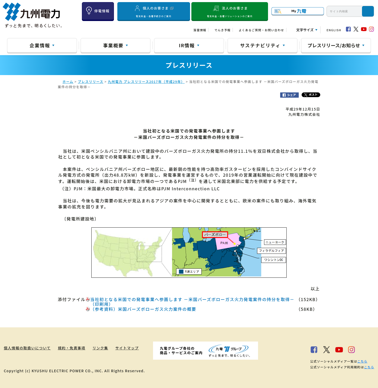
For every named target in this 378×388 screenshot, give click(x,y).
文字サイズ (304, 29)
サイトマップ (127, 347)
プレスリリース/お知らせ (334, 45)
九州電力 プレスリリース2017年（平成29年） (146, 81)
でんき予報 (222, 30)
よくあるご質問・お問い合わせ (261, 30)
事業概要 (113, 45)
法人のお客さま (230, 11)
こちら (362, 361)
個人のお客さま (153, 11)
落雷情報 (199, 30)
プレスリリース (90, 81)
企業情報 (40, 45)
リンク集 (100, 347)
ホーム (68, 81)
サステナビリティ (260, 45)
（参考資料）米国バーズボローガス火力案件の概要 (143, 309)
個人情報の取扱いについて (27, 347)
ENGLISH (334, 30)
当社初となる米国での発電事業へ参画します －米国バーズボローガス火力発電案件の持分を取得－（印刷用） (192, 301)
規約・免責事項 (72, 347)
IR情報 (187, 45)
